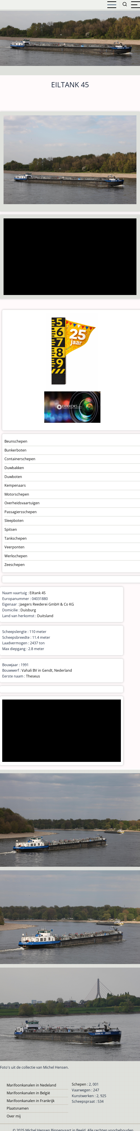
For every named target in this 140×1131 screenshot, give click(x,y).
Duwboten (13, 476)
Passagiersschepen (20, 511)
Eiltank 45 (38, 592)
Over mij (14, 1116)
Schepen (79, 1084)
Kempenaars (15, 485)
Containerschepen (19, 458)
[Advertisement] (68, 257)
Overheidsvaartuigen (22, 502)
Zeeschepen (14, 564)
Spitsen (10, 529)
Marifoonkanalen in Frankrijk (30, 1100)
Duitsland (45, 615)
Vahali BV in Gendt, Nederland (47, 670)
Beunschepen (15, 441)
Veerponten (14, 547)
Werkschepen (15, 555)
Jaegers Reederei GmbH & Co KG (47, 604)
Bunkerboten (15, 450)
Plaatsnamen (18, 1108)
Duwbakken (14, 467)
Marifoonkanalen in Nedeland (31, 1085)
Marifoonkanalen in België (28, 1092)
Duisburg (28, 610)
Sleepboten (14, 520)
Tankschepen (15, 538)
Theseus (33, 676)
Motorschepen (16, 494)
